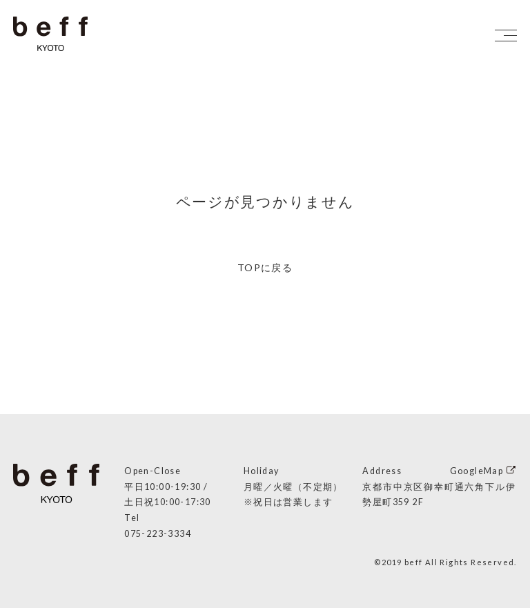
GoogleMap (477, 471)
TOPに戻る (265, 267)
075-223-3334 (157, 534)
